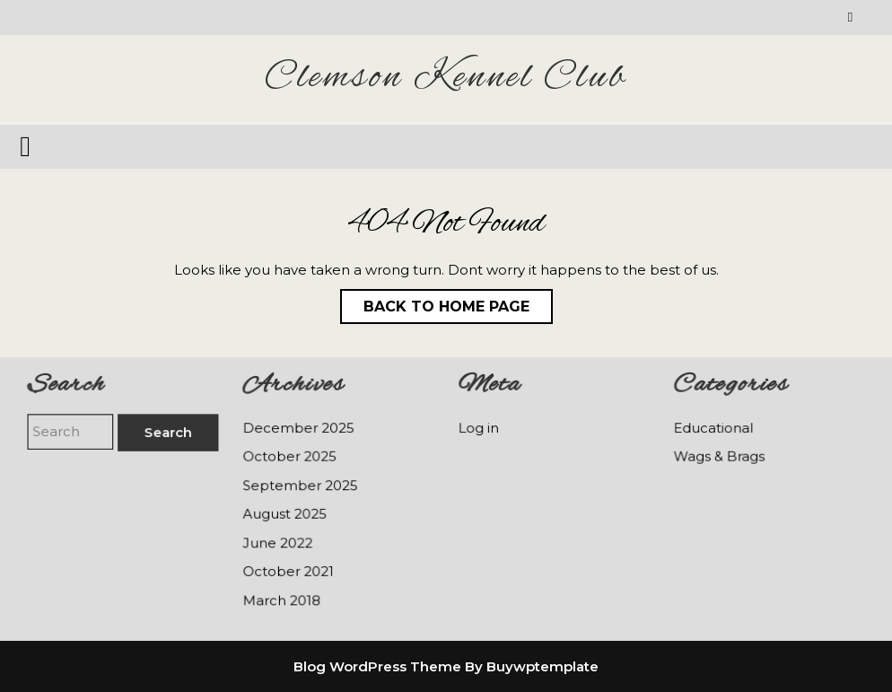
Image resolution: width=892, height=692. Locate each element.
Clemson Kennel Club (446, 78)
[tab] (27, 146)
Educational (714, 429)
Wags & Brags (720, 457)
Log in (479, 429)
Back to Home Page (434, 302)
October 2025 (290, 457)
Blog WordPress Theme (377, 666)
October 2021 (289, 570)
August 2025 (285, 513)
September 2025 (300, 485)
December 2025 (299, 429)
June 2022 (278, 542)
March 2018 (282, 599)
